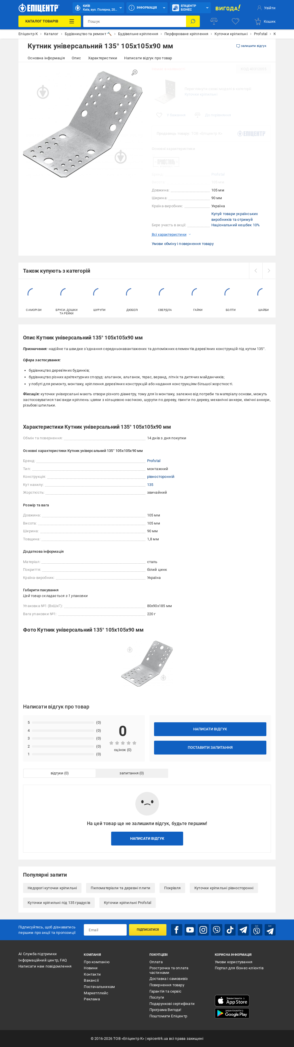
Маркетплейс (96, 993)
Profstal (218, 174)
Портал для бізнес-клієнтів (239, 968)
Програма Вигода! (165, 1010)
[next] (269, 271)
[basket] (265, 21)
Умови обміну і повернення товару (183, 244)
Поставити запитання (210, 747)
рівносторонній (161, 476)
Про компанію (96, 962)
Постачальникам (99, 987)
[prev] (255, 271)
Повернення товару (166, 985)
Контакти (92, 974)
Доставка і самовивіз (168, 978)
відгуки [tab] (57, 773)
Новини (91, 968)
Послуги (156, 997)
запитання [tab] (129, 773)
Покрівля (172, 888)
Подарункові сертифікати (172, 1004)
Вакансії (91, 980)
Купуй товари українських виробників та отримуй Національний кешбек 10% (235, 219)
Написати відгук (210, 729)
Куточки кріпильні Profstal (127, 902)
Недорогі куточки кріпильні (52, 888)
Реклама (92, 999)
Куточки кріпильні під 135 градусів (59, 902)
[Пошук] (193, 21)
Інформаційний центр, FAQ (42, 960)
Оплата (156, 962)
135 (150, 484)
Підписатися (148, 930)
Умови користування (234, 962)
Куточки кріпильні (201, 94)
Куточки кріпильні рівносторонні (223, 888)
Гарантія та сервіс (165, 991)
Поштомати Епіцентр (168, 1016)
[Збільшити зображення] (134, 72)
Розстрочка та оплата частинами (169, 970)
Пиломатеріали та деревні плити (120, 888)
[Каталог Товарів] (49, 21)
